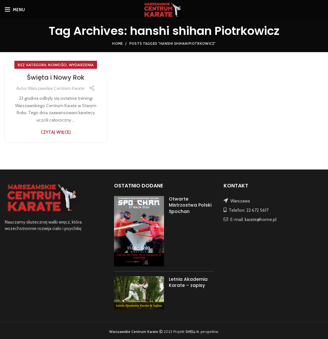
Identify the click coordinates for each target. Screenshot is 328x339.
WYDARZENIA (81, 64)
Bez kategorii (32, 64)
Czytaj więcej (56, 132)
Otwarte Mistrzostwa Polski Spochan (190, 205)
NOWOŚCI (57, 64)
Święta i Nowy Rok (56, 77)
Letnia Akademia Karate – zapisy (188, 282)
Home (117, 43)
